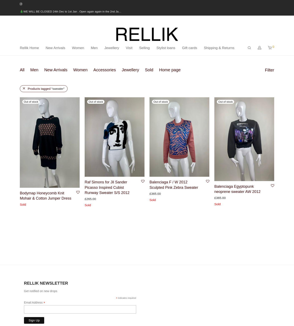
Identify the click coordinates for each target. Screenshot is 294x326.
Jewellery (111, 48)
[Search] (249, 48)
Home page (170, 70)
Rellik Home (29, 48)
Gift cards (189, 48)
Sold (149, 70)
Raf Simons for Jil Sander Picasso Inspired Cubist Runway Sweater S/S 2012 (107, 187)
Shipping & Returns (219, 48)
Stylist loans (165, 48)
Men (94, 48)
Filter (269, 70)
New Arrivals (55, 48)
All (22, 70)
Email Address (34, 303)
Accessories (104, 70)
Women (78, 48)
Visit (129, 48)
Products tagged (46, 88)
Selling (144, 48)
